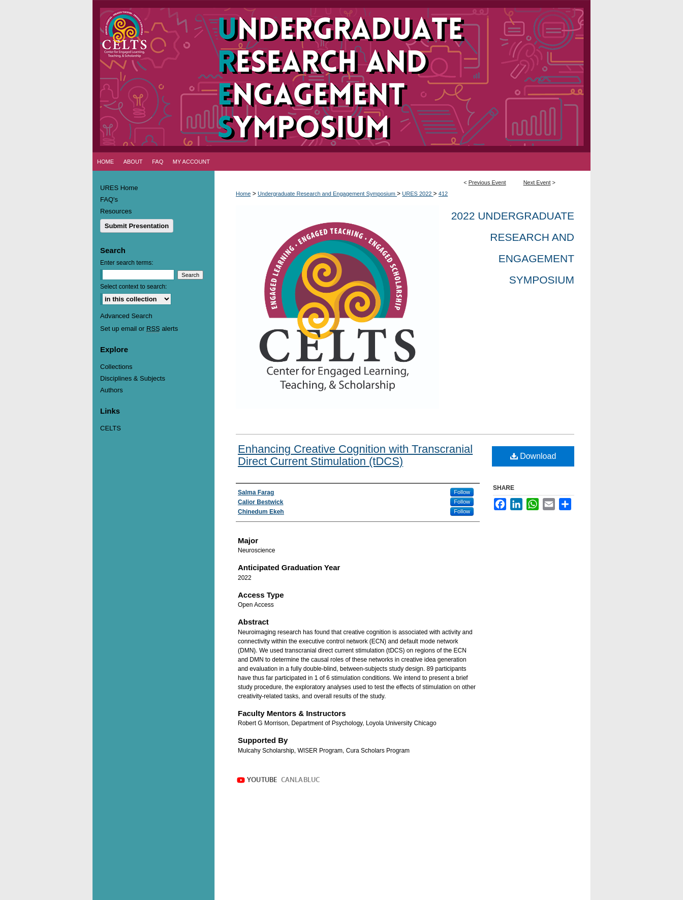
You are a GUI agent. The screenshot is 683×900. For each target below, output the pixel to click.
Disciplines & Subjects (132, 378)
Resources (116, 211)
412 (443, 194)
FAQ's (109, 199)
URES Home (119, 188)
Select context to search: (133, 286)
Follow (462, 492)
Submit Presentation (137, 226)
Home (243, 194)
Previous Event (487, 182)
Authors (111, 390)
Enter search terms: (126, 262)
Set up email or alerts (139, 328)
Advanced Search (126, 316)
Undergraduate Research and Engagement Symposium (327, 194)
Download (533, 456)
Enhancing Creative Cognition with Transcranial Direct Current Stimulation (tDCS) (355, 455)
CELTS (110, 428)
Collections (116, 366)
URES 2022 (417, 194)
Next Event (537, 182)
